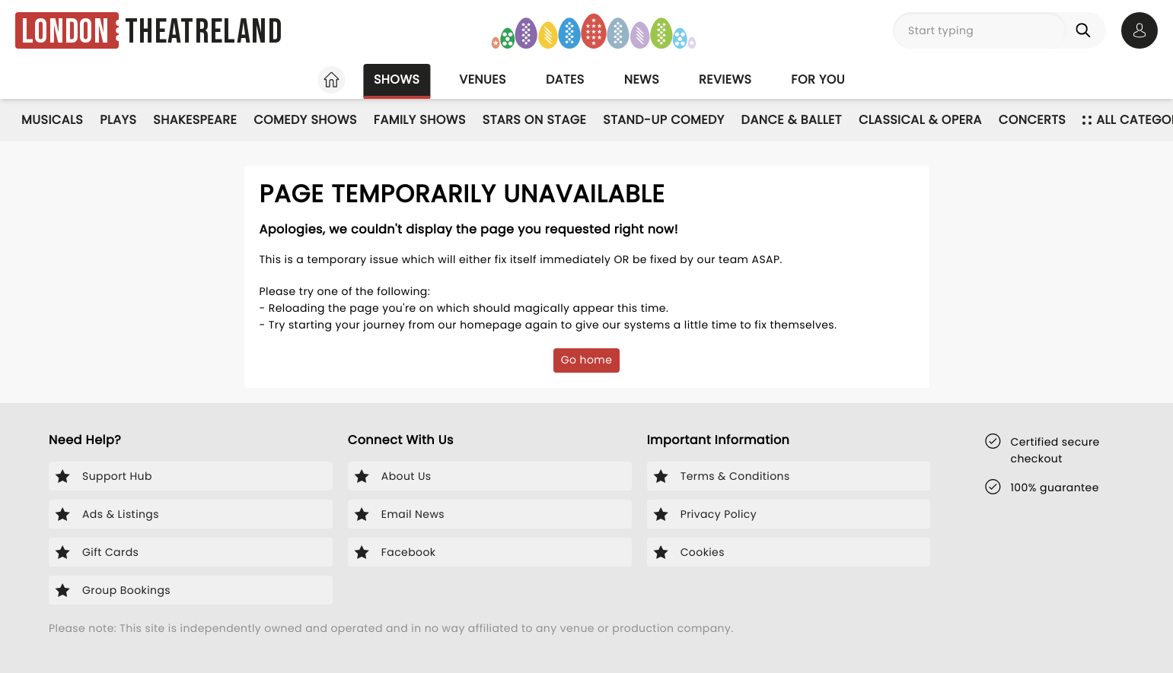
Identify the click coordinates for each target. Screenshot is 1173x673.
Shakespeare (195, 120)
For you (818, 79)
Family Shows (420, 120)
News (641, 79)
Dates (565, 79)
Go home (587, 359)
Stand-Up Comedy (663, 120)
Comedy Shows (305, 120)
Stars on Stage (535, 120)
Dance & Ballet (791, 120)
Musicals (52, 120)
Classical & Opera (920, 120)
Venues (482, 79)
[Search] (1086, 30)
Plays (118, 120)
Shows (396, 79)
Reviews (725, 79)
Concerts (1032, 120)
